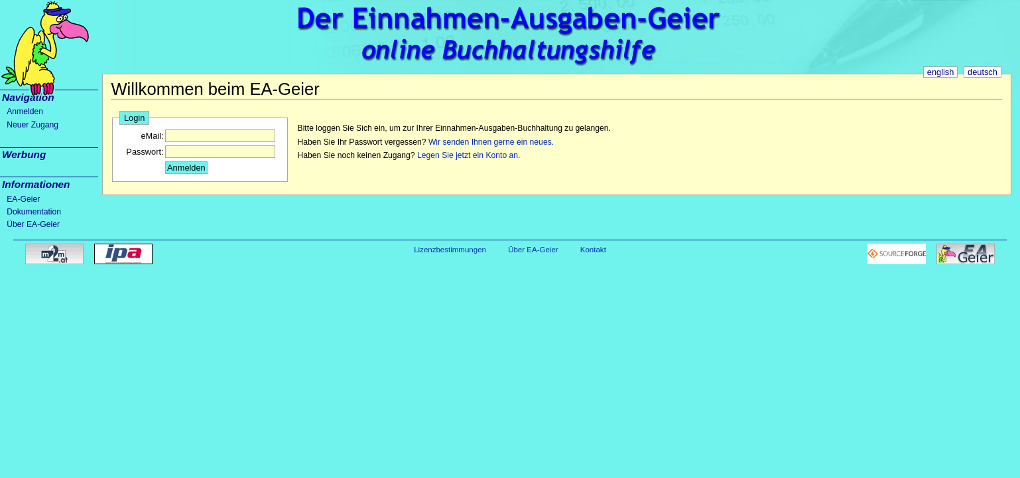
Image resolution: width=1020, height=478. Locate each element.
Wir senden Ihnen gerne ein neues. (491, 142)
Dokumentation (34, 211)
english (940, 72)
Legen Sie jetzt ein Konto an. (468, 155)
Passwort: (144, 152)
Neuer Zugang (32, 124)
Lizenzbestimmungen (450, 250)
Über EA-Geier (33, 224)
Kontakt (593, 250)
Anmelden (25, 111)
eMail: (152, 136)
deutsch (982, 72)
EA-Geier (23, 199)
